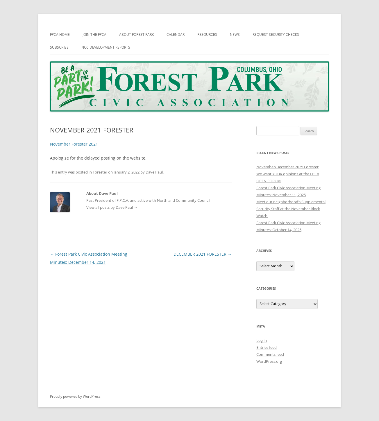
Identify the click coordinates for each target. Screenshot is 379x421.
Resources (207, 34)
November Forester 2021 (74, 144)
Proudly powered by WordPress (75, 396)
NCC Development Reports (105, 47)
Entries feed (266, 347)
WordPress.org (269, 361)
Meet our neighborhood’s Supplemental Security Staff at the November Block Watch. (291, 208)
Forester (100, 172)
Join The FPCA (94, 34)
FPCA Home (60, 34)
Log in (261, 340)
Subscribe (59, 47)
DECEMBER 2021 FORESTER (203, 254)
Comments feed (270, 354)
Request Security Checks (276, 34)
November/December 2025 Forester (287, 166)
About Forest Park (136, 34)
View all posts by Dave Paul (111, 207)
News (235, 34)
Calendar (176, 34)
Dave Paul (154, 172)
